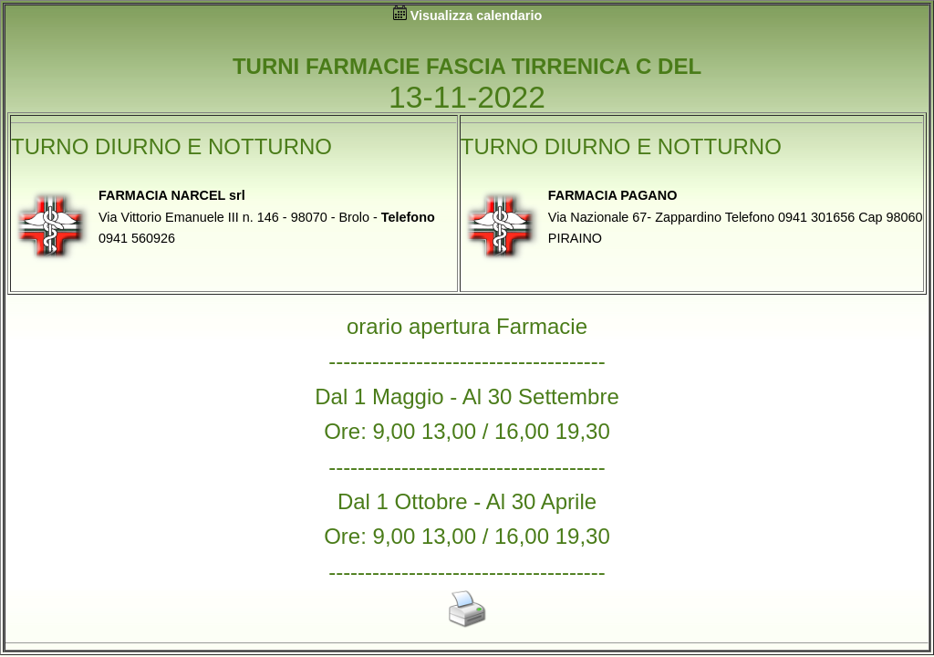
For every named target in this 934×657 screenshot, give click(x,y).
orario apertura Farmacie (467, 326)
